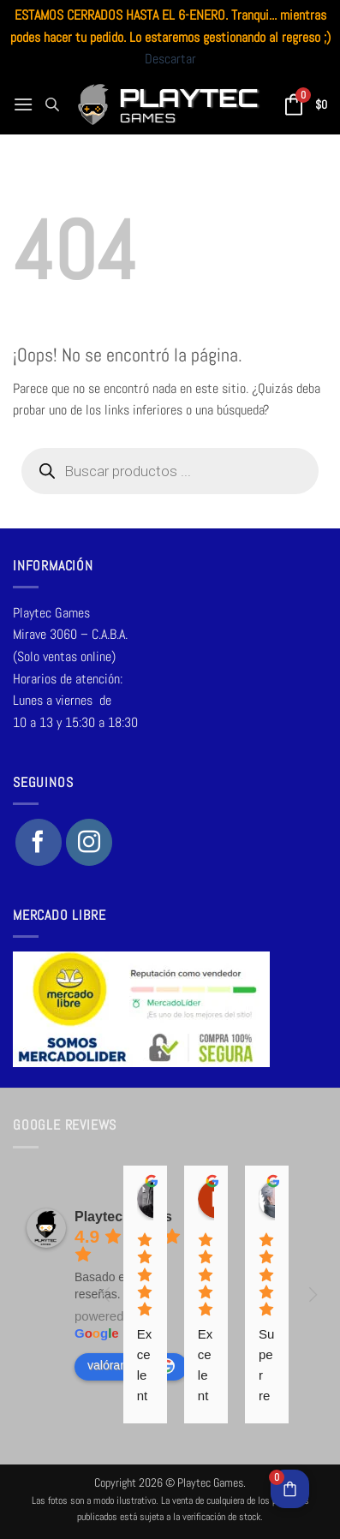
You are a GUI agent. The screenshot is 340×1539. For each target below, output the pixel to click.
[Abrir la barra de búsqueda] (52, 104)
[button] (23, 104)
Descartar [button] (170, 59)
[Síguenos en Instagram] (89, 842)
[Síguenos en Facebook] (38, 842)
